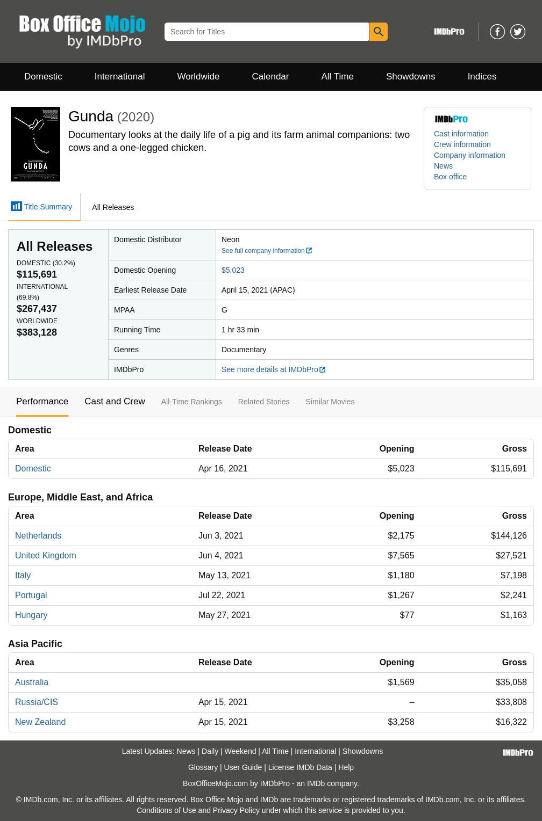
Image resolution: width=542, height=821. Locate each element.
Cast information (461, 133)
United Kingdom (45, 555)
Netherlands (38, 535)
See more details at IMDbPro (274, 369)
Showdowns (411, 76)
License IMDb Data (300, 767)
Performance (42, 401)
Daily (210, 751)
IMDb (316, 783)
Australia (31, 682)
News (443, 166)
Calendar (270, 76)
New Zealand (40, 721)
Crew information (462, 144)
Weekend (240, 751)
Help (346, 767)
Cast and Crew (114, 401)
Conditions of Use (166, 810)
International (120, 76)
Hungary (31, 615)
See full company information (267, 251)
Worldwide (198, 76)
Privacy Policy (236, 810)
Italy (23, 575)
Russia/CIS (36, 702)
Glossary (203, 767)
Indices (482, 76)
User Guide (243, 767)
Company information (469, 155)
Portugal (31, 595)
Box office (450, 176)
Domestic (43, 76)
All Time (338, 76)
